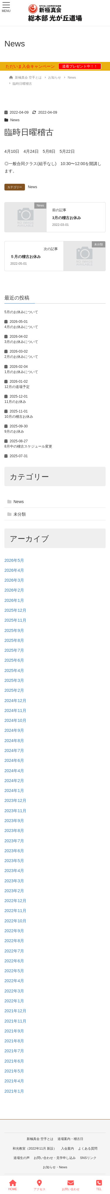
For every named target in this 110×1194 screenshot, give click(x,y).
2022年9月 (14, 930)
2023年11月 (15, 810)
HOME (12, 1185)
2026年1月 (14, 600)
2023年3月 (14, 880)
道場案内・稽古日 (70, 1139)
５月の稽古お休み (25, 256)
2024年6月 (14, 760)
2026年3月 (14, 580)
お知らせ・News (55, 1167)
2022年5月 (14, 970)
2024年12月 (15, 700)
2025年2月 (14, 690)
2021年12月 (15, 1010)
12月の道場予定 (17, 387)
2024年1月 (14, 790)
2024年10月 (15, 720)
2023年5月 (14, 860)
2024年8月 (14, 740)
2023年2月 (14, 890)
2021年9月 (14, 1031)
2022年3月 (14, 991)
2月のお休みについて (21, 357)
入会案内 (67, 1148)
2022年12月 (15, 900)
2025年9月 (14, 630)
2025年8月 (14, 640)
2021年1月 (14, 1091)
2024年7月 (14, 750)
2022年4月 (14, 980)
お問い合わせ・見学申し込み (55, 1158)
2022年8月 (14, 940)
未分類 (19, 514)
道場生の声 (21, 1158)
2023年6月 (14, 850)
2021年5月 (14, 1071)
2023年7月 (14, 840)
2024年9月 (14, 730)
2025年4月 (14, 670)
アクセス (39, 1185)
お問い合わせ (70, 1185)
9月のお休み (14, 431)
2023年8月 (14, 830)
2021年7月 (14, 1051)
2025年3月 (14, 680)
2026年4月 (14, 570)
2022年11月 (15, 910)
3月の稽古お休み (66, 218)
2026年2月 (14, 590)
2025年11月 (15, 620)
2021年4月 (14, 1081)
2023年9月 (14, 820)
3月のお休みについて (21, 342)
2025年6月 (14, 660)
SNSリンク (88, 1158)
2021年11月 (15, 1021)
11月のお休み (15, 402)
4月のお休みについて (21, 327)
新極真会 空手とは (40, 1139)
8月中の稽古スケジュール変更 (28, 446)
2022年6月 (14, 961)
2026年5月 (14, 560)
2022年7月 (14, 951)
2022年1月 (14, 1001)
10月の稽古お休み (18, 417)
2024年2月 (14, 780)
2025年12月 (15, 610)
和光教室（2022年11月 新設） (35, 1148)
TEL (99, 1185)
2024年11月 (15, 710)
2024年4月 (14, 770)
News (15, 120)
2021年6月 (14, 1061)
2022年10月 (15, 921)
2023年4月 (14, 870)
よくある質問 (87, 1148)
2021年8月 (14, 1041)
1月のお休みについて (21, 372)
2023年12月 (15, 800)
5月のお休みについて (21, 312)
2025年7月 (14, 650)
